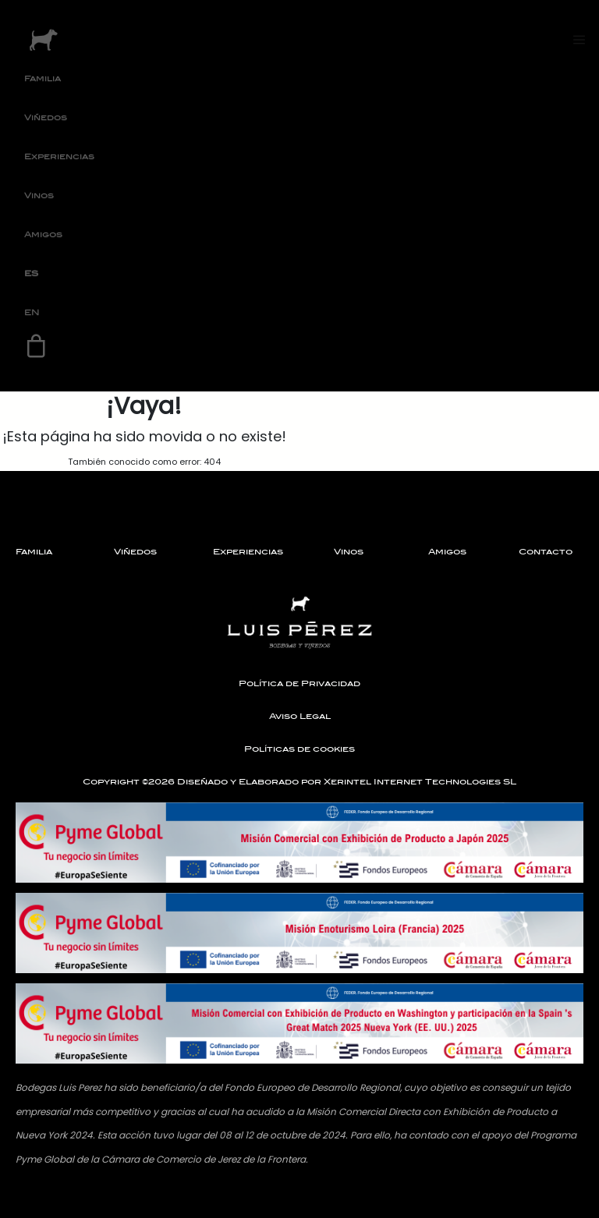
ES (31, 273)
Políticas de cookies (299, 749)
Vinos (39, 195)
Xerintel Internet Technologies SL (420, 782)
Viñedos (45, 117)
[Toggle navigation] (579, 40)
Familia (42, 78)
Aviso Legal (300, 716)
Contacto (545, 552)
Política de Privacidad (299, 683)
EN (32, 312)
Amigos (43, 234)
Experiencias (59, 156)
